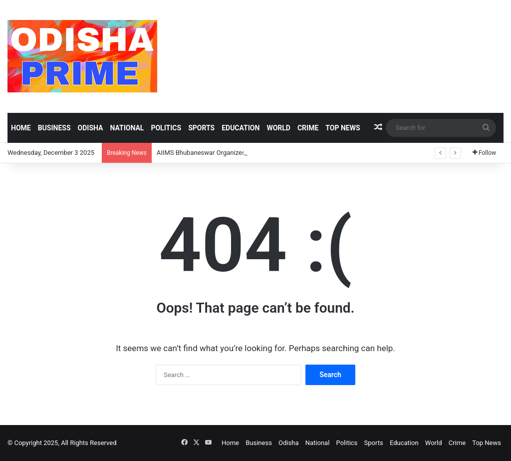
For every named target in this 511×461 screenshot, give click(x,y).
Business (54, 128)
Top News (342, 128)
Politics (166, 128)
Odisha (90, 128)
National (127, 128)
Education (240, 128)
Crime (307, 128)
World (278, 128)
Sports (201, 128)
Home (21, 128)
